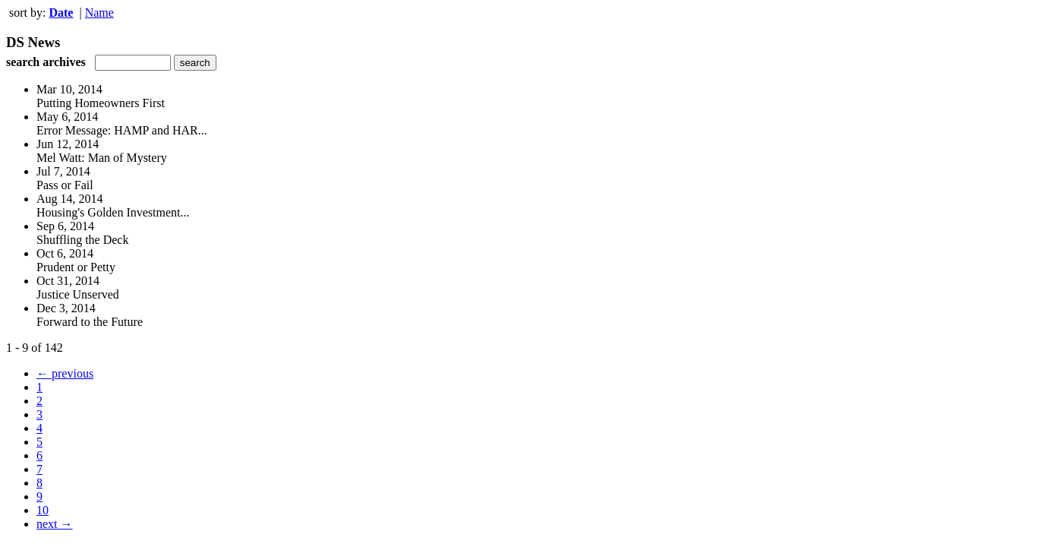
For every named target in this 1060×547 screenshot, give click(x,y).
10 (42, 510)
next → (54, 523)
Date (61, 12)
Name (99, 12)
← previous (64, 373)
